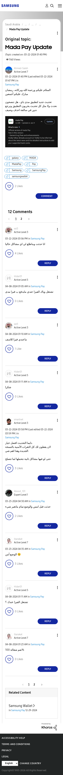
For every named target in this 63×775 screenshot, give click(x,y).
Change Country (30, 763)
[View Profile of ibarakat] (18, 539)
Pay (34, 164)
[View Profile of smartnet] (18, 419)
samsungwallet (20, 176)
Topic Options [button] (52, 33)
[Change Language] (10, 763)
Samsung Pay (12, 84)
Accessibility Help (13, 738)
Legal (5, 756)
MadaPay (16, 164)
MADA (32, 158)
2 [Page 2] (21, 218)
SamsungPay (39, 170)
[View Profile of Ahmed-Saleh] (21, 68)
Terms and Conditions (16, 744)
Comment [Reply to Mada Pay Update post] (46, 196)
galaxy (15, 158)
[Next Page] (28, 218)
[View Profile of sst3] (16, 228)
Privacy (6, 750)
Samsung (17, 170)
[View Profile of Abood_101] (19, 491)
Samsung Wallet (20, 706)
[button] (52, 69)
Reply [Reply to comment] (48, 263)
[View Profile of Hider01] (18, 276)
